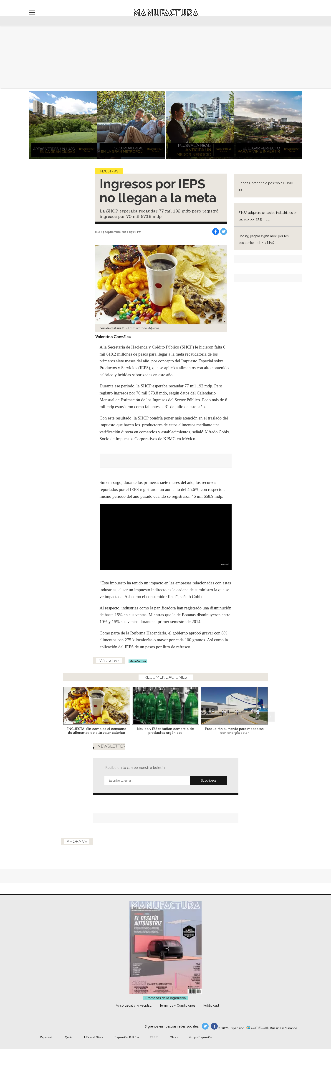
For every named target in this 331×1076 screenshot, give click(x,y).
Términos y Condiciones (177, 1005)
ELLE (154, 1037)
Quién (69, 1037)
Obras (174, 1037)
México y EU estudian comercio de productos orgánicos (165, 731)
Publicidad (211, 1005)
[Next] (270, 704)
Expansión (46, 1037)
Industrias (109, 171)
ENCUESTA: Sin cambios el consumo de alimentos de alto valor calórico (96, 731)
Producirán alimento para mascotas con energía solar (234, 731)
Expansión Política (126, 1037)
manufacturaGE (205, 1026)
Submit (208, 780)
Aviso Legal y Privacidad (134, 1005)
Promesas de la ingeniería (165, 998)
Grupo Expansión (200, 1037)
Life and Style (93, 1037)
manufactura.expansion (214, 1026)
